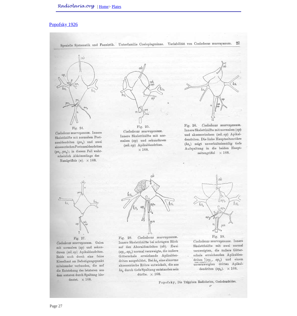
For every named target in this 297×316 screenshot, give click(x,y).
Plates (116, 6)
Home (103, 6)
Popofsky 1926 (63, 24)
